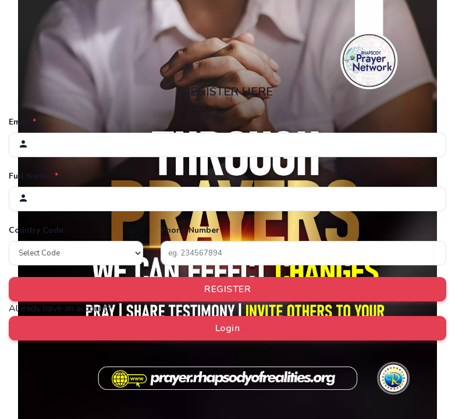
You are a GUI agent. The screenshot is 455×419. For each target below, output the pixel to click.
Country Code (36, 230)
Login (227, 328)
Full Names (33, 176)
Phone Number (190, 230)
